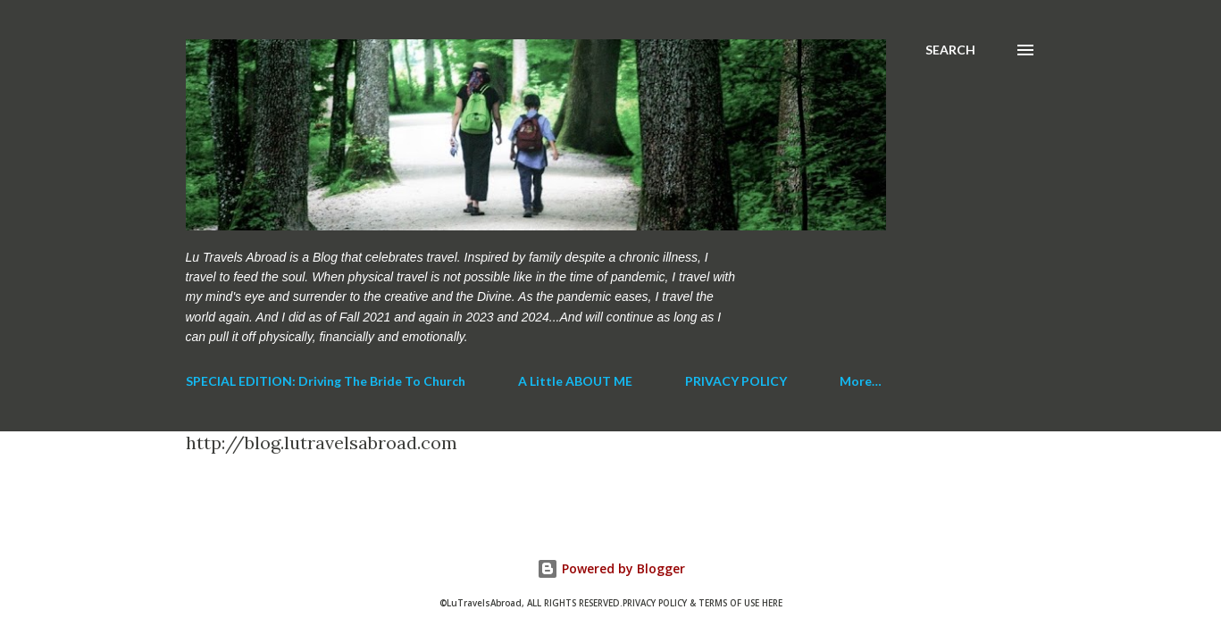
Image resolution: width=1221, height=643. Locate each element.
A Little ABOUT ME (575, 380)
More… (861, 380)
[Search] (950, 50)
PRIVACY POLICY (736, 380)
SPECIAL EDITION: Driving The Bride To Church (325, 380)
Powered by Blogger (611, 568)
